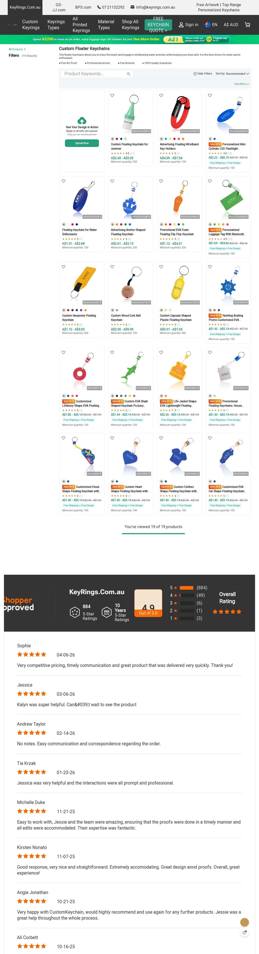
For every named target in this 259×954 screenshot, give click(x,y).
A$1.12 (165, 243)
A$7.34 (244, 328)
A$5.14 (224, 329)
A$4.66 (224, 243)
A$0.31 (165, 329)
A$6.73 (224, 157)
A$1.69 (213, 243)
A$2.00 (234, 414)
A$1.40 (213, 414)
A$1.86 (67, 414)
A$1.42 (213, 329)
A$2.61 (116, 243)
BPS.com (83, 7)
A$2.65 (87, 414)
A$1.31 (67, 243)
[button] (237, 73)
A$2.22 (213, 157)
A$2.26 (164, 414)
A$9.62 (244, 157)
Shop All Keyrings (130, 24)
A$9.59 (128, 329)
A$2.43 (116, 158)
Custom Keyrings (31, 24)
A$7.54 (177, 158)
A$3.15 (128, 243)
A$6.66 (244, 243)
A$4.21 (177, 243)
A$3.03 (128, 158)
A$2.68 (80, 243)
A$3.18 (234, 157)
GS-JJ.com (58, 7)
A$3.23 (185, 414)
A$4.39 (165, 158)
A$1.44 (116, 414)
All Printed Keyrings (81, 24)
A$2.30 (116, 329)
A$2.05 (136, 414)
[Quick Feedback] (244, 932)
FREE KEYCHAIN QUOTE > (158, 24)
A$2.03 (234, 328)
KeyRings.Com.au (25, 7)
